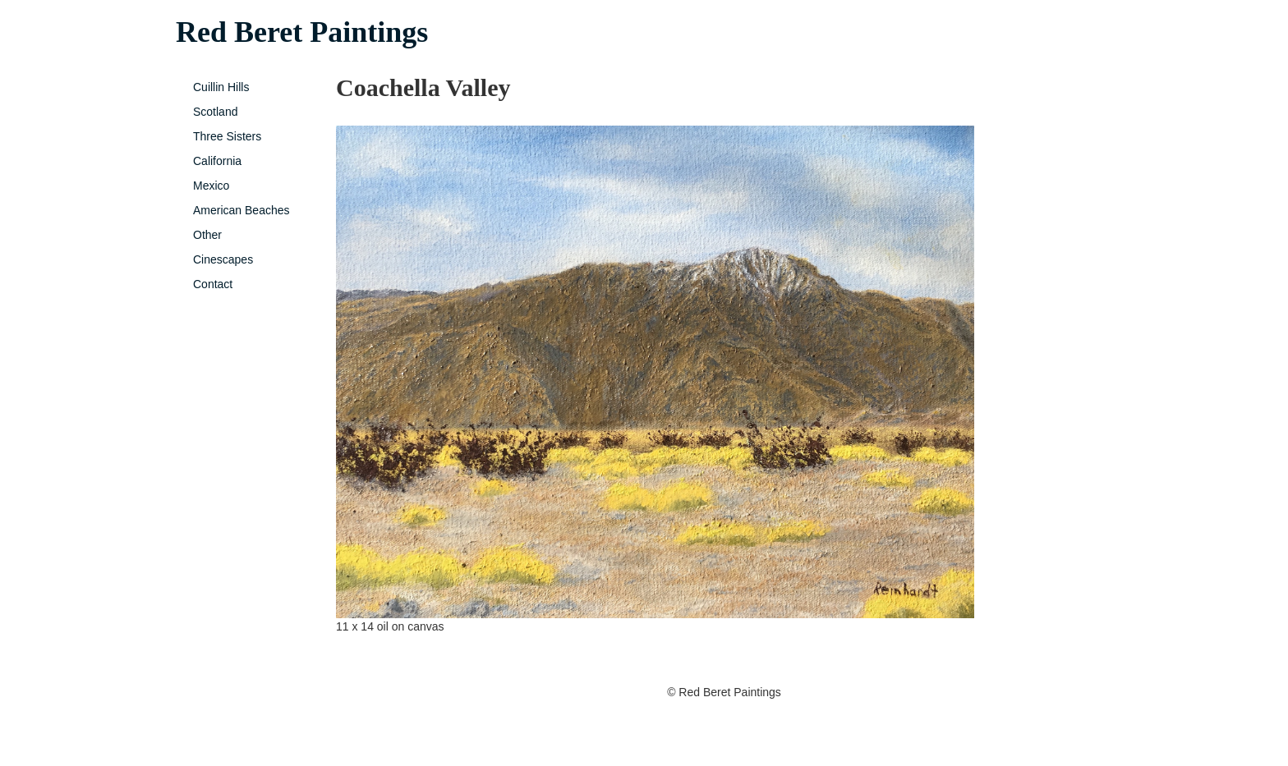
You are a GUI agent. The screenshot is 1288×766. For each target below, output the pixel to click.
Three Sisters (227, 136)
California (217, 160)
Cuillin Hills (221, 87)
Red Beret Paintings (302, 32)
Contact (212, 284)
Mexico (211, 185)
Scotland (215, 111)
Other (207, 234)
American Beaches (241, 210)
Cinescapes (223, 259)
